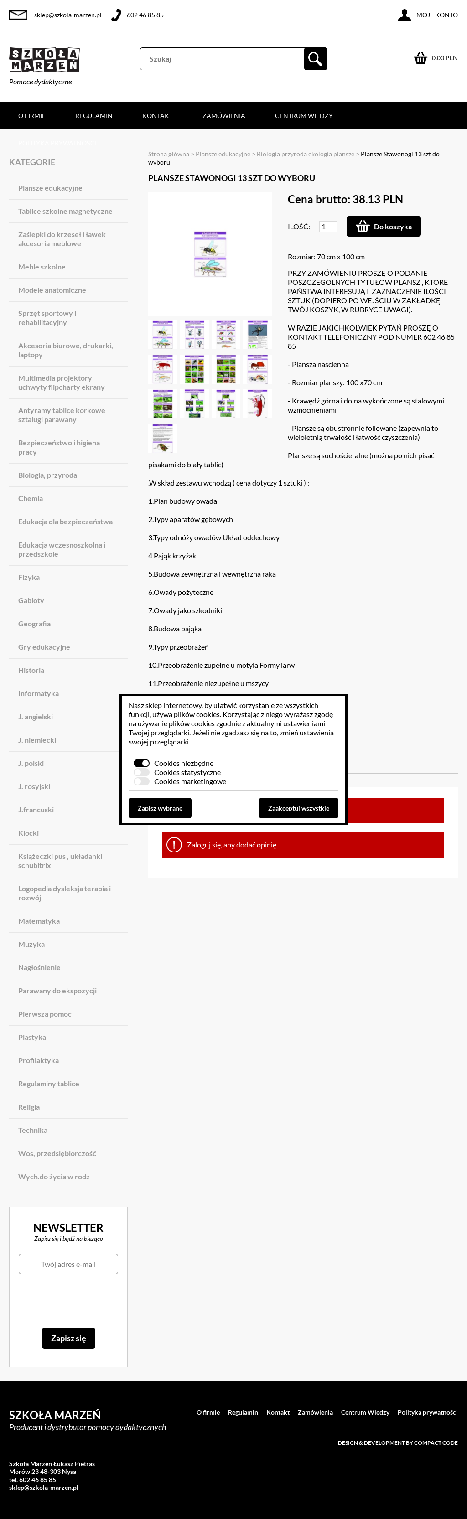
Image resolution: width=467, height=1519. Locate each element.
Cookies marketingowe (190, 781)
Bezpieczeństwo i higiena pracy (59, 447)
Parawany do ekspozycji (57, 990)
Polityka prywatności (57, 143)
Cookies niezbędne (183, 763)
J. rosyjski (34, 786)
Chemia (30, 498)
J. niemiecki (37, 739)
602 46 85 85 (145, 15)
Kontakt (157, 115)
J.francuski (36, 809)
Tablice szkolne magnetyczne (65, 211)
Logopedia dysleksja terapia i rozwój (64, 893)
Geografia (34, 623)
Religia (29, 1106)
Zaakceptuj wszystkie (298, 808)
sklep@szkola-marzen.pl (68, 15)
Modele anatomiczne (52, 289)
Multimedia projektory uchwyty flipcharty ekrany (61, 382)
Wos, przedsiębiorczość (57, 1153)
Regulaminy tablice (48, 1083)
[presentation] (68, 1301)
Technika (32, 1130)
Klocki (28, 832)
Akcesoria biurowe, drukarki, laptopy (65, 350)
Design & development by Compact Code (398, 1442)
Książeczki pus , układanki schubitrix (60, 860)
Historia (31, 670)
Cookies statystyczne (187, 772)
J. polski (31, 763)
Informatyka (38, 693)
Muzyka (31, 944)
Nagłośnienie (39, 967)
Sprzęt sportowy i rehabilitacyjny (47, 317)
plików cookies (197, 714)
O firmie (32, 115)
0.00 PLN (445, 58)
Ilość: (299, 226)
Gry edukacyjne (44, 646)
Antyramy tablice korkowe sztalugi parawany (61, 415)
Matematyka (39, 920)
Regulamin (94, 115)
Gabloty (31, 600)
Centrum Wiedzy (304, 115)
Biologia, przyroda (47, 474)
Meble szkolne (42, 266)
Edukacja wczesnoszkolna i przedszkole (61, 549)
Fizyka (29, 577)
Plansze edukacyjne (50, 187)
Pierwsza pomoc (45, 1013)
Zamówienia (223, 115)
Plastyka (32, 1037)
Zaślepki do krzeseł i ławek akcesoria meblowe (62, 239)
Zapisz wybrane (160, 808)
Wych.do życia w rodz (54, 1176)
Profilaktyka (38, 1060)
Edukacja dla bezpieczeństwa (65, 521)
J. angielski (35, 716)
